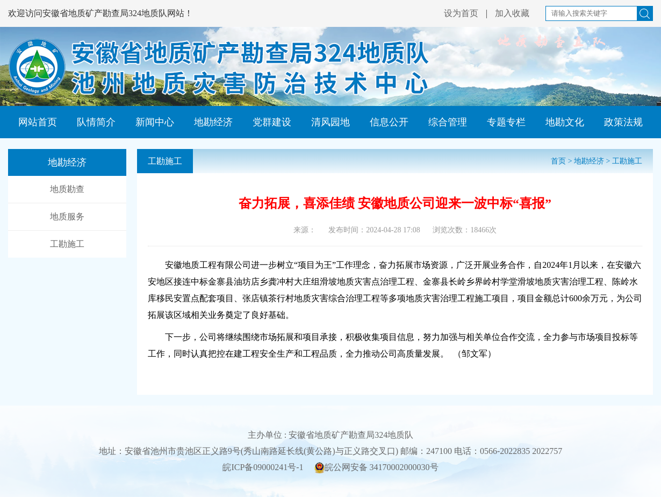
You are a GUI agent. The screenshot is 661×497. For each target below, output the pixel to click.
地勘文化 (564, 122)
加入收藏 (512, 13)
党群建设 (272, 122)
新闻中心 (154, 122)
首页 (558, 161)
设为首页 (461, 13)
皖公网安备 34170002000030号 (376, 467)
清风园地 (330, 122)
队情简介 (96, 122)
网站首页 (37, 122)
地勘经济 (213, 122)
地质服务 (67, 216)
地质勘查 (67, 189)
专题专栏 (506, 122)
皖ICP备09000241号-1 (262, 467)
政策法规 (623, 122)
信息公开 (389, 122)
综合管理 (447, 122)
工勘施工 (67, 243)
